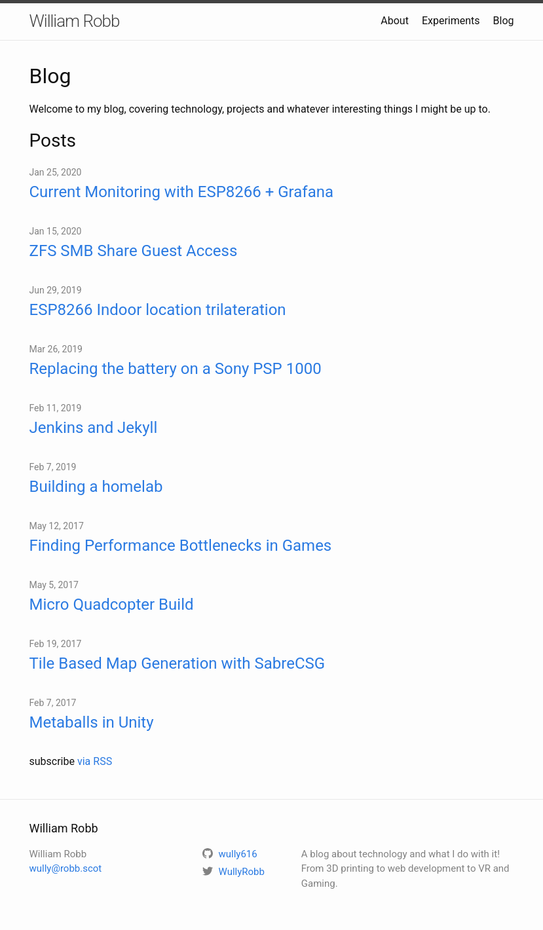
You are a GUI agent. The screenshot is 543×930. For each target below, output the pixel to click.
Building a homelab (96, 486)
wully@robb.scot (65, 868)
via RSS (94, 761)
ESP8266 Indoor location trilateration (157, 310)
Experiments (451, 20)
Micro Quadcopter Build (111, 604)
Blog (503, 20)
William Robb (74, 21)
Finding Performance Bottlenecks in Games (180, 545)
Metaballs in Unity (91, 722)
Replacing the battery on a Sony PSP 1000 (175, 369)
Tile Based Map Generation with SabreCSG (177, 663)
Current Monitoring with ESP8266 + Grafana (181, 192)
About (395, 20)
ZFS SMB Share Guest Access (133, 251)
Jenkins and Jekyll (93, 427)
